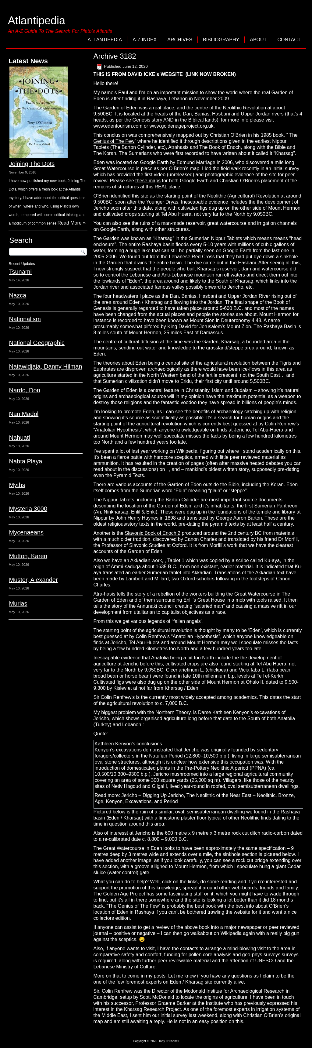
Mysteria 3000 (28, 508)
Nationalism (25, 319)
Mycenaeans (26, 532)
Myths (17, 485)
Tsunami (20, 271)
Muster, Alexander (33, 579)
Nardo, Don (24, 390)
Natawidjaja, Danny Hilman (45, 366)
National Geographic (36, 342)
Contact (288, 39)
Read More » (72, 222)
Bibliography (221, 39)
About (258, 39)
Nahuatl (19, 437)
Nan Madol (23, 414)
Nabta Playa (25, 461)
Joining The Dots (32, 163)
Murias (18, 603)
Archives (179, 39)
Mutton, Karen (28, 556)
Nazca (17, 295)
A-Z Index (145, 39)
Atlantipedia (36, 20)
